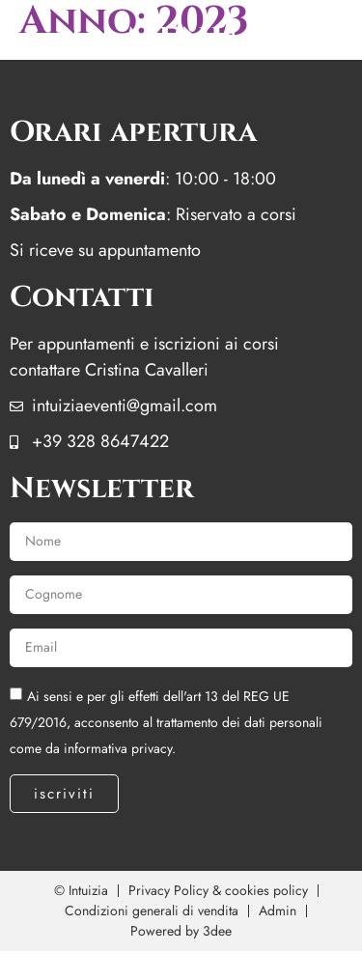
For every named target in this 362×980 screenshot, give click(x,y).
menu (181, 39)
